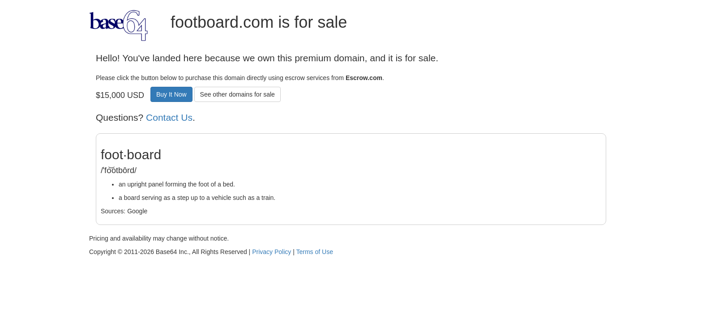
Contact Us (169, 117)
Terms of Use (314, 251)
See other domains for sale (237, 94)
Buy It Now (171, 94)
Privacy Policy (271, 251)
